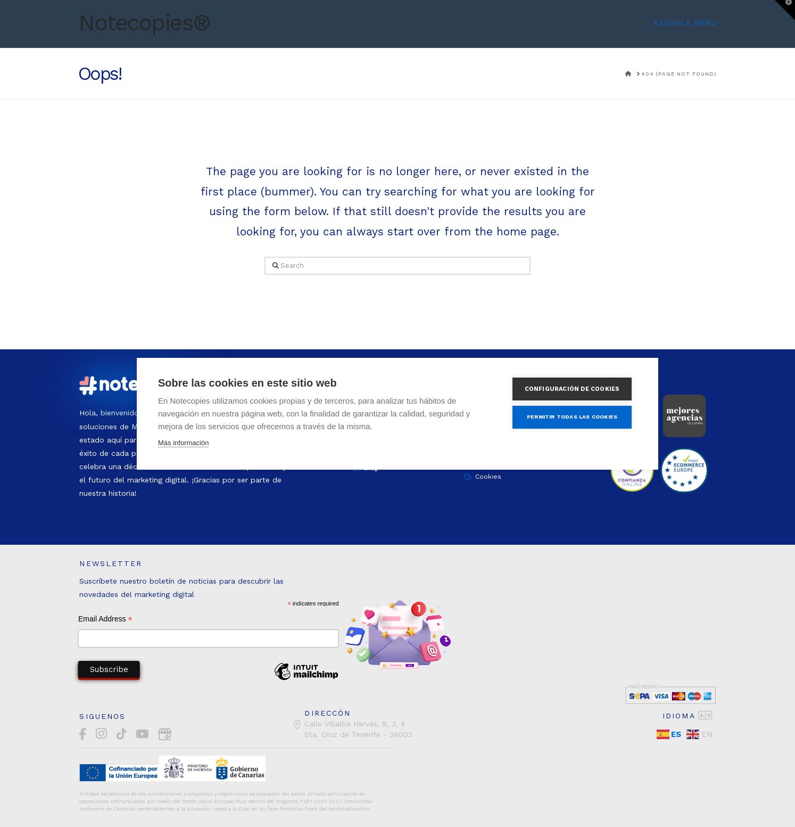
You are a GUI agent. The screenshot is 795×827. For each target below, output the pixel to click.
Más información (183, 443)
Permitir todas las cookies (573, 417)
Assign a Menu (685, 23)
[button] (785, 10)
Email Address (105, 620)
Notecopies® (144, 23)
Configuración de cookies (574, 389)
